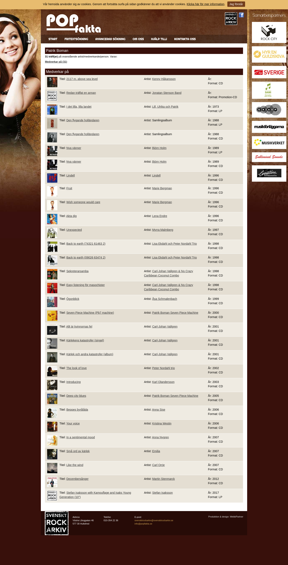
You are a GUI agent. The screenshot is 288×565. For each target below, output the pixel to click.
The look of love (76, 368)
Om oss (138, 39)
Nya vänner (73, 148)
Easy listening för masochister (85, 285)
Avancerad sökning (110, 39)
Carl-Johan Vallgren (165, 326)
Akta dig (71, 216)
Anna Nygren (160, 437)
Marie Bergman (162, 188)
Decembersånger (77, 478)
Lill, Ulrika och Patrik (165, 106)
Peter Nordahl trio (163, 368)
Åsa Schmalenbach (164, 298)
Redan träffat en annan (81, 92)
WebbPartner (236, 516)
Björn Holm (159, 148)
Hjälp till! (159, 39)
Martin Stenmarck (163, 478)
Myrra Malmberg (162, 229)
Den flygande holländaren (82, 120)
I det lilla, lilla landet (78, 106)
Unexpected (74, 229)
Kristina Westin (161, 423)
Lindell (70, 175)
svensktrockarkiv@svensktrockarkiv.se (154, 520)
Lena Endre (159, 216)
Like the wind (74, 465)
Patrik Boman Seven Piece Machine (175, 312)
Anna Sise (158, 409)
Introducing (73, 382)
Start (52, 39)
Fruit (69, 188)
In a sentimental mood (80, 437)
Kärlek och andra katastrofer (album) (89, 354)
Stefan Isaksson (162, 492)
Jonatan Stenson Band (167, 92)
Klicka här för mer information (205, 4)
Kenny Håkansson (164, 79)
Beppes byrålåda (77, 409)
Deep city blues (76, 395)
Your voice (73, 423)
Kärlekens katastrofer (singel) (85, 340)
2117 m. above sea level (82, 79)
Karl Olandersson (163, 382)
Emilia (156, 451)
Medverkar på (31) (56, 61)
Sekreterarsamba (77, 271)
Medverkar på (57, 72)
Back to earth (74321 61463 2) (85, 243)
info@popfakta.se (143, 523)
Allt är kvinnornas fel (79, 326)
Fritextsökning (76, 39)
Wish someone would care (83, 202)
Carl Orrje (158, 465)
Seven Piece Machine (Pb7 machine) (90, 312)
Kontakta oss (185, 39)
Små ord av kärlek (78, 451)
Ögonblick (72, 298)
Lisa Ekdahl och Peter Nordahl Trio (174, 243)
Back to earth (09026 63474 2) (85, 257)
